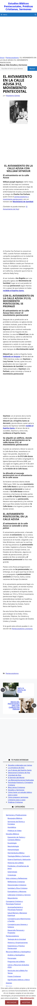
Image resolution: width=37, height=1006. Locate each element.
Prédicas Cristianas (15, 802)
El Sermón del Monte (16, 777)
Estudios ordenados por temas (20, 765)
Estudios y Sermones (16, 790)
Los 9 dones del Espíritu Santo (20, 770)
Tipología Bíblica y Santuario (19, 856)
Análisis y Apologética (16, 955)
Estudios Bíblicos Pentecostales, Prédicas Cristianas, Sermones (18, 6)
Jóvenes (9, 983)
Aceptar (26, 1002)
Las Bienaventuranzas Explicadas (21, 780)
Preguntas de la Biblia (16, 961)
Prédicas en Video (15, 830)
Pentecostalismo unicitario (22, 629)
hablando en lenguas (11, 356)
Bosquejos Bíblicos (15, 818)
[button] (35, 15)
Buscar (32, 68)
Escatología (12, 843)
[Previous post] (3, 690)
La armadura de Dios (16, 767)
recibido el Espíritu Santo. (13, 290)
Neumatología (13, 846)
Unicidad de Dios (14, 775)
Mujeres (9, 986)
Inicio (2, 57)
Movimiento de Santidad (23, 201)
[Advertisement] (18, 37)
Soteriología (12, 872)
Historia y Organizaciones (18, 942)
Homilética (12, 827)
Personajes (12, 958)
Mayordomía (13, 898)
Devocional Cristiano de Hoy (19, 772)
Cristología (12, 875)
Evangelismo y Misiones (17, 891)
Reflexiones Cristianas (16, 881)
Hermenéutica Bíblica (16, 853)
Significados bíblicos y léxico (19, 979)
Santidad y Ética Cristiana (17, 888)
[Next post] (34, 705)
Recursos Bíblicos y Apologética (18, 952)
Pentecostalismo (12, 57)
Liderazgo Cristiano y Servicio (19, 895)
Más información (27, 998)
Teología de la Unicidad (17, 939)
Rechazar (11, 1002)
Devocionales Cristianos (17, 885)
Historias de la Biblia (16, 863)
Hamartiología (13, 849)
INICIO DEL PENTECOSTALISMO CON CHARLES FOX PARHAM (14, 705)
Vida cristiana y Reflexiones (16, 878)
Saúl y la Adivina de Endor (21, 690)
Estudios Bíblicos (12, 834)
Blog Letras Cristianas (16, 787)
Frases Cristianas (14, 976)
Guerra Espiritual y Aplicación (19, 859)
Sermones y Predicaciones (16, 815)
